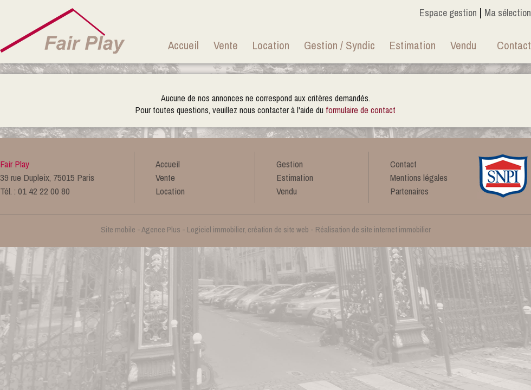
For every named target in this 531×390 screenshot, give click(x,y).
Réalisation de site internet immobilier (373, 229)
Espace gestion (448, 13)
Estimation (413, 45)
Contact (514, 45)
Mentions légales (419, 177)
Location (270, 45)
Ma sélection (507, 13)
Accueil (183, 45)
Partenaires (409, 191)
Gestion (289, 164)
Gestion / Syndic (339, 45)
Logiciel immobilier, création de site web (248, 229)
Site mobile (118, 229)
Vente (225, 45)
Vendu (463, 45)
